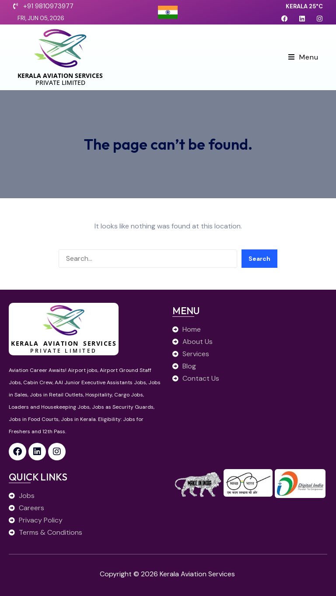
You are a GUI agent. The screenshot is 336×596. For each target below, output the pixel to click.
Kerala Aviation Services (60, 75)
